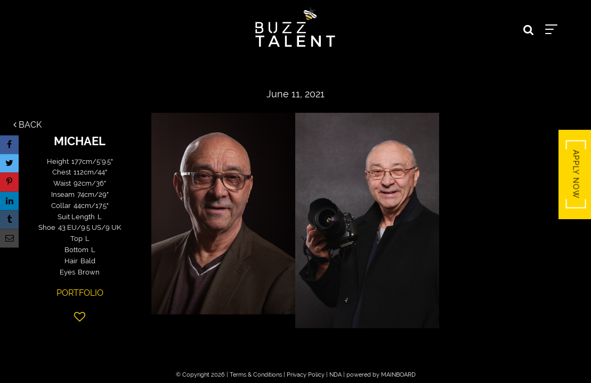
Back (27, 125)
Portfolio (79, 293)
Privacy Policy (306, 374)
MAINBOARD (398, 374)
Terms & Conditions (256, 374)
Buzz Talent (296, 27)
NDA (335, 374)
